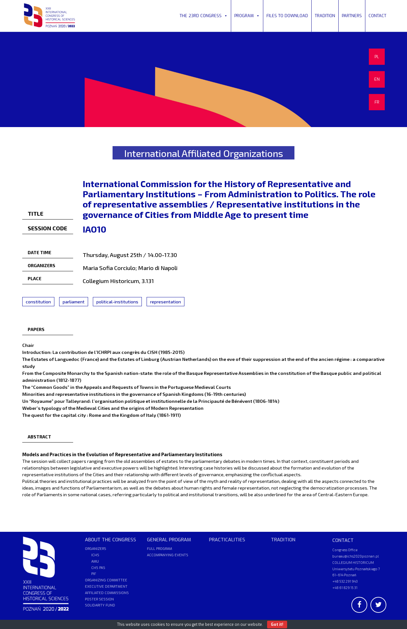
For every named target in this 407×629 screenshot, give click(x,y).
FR (377, 102)
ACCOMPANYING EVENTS (167, 555)
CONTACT (377, 15)
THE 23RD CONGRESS (204, 15)
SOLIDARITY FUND (100, 605)
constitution (38, 301)
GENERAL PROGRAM (169, 540)
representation (165, 301)
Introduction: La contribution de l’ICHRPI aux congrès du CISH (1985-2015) (103, 352)
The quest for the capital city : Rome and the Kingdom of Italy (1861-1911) (101, 415)
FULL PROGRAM (159, 548)
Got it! (277, 624)
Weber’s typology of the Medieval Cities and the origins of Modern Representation (113, 408)
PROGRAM (247, 15)
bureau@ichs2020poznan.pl (355, 556)
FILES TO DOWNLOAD (287, 15)
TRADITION (325, 15)
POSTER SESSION (99, 599)
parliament (74, 301)
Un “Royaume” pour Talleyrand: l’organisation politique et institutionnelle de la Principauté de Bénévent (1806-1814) (150, 401)
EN (377, 79)
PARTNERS (352, 15)
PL (377, 56)
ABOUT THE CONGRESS (110, 540)
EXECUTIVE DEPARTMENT (106, 586)
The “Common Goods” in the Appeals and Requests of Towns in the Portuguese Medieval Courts (126, 387)
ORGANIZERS (95, 548)
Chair (28, 345)
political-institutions (117, 301)
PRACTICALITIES (227, 540)
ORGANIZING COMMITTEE (106, 580)
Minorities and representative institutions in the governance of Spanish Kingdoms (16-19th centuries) (134, 394)
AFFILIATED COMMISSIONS (107, 593)
